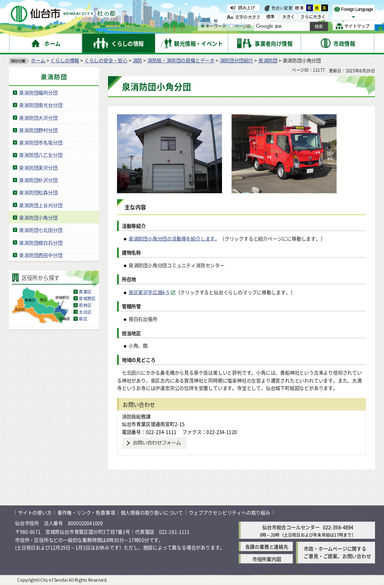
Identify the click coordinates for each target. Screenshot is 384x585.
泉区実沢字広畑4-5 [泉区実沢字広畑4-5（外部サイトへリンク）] (149, 292)
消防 (137, 60)
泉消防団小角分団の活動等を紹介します (172, 238)
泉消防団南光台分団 (40, 104)
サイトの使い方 (35, 512)
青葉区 (85, 292)
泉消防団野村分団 (38, 130)
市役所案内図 (266, 558)
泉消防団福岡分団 (38, 92)
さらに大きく (313, 17)
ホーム (38, 60)
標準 (299, 8)
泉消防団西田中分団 (40, 255)
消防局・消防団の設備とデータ (180, 60)
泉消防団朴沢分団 (38, 179)
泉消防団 (268, 60)
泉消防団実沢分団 (38, 167)
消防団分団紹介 (237, 60)
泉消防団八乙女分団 (40, 154)
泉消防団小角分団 (38, 217)
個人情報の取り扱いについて (152, 512)
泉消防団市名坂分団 (40, 142)
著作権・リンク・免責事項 (86, 512)
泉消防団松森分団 (38, 192)
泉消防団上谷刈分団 (40, 205)
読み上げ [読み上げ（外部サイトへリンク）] (246, 8)
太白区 (85, 312)
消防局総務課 (136, 416)
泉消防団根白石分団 (40, 242)
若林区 (85, 305)
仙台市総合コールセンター (291, 527)
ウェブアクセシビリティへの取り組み (229, 512)
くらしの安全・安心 (106, 60)
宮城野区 (87, 298)
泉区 (83, 319)
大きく (288, 17)
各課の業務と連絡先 (266, 546)
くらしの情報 (64, 60)
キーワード (213, 26)
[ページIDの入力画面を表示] (231, 26)
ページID (240, 26)
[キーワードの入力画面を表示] (202, 26)
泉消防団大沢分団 (38, 117)
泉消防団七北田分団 (40, 229)
